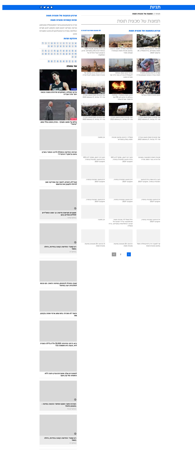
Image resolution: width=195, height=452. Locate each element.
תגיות (155, 14)
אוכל (104, 2)
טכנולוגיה (78, 2)
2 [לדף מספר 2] (118, 254)
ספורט (133, 2)
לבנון (44, 28)
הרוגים (59, 31)
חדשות (141, 2)
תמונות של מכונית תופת (140, 14)
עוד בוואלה (69, 66)
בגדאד (57, 25)
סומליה (47, 25)
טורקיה (71, 28)
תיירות (87, 2)
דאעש (60, 28)
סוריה (72, 25)
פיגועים (62, 25)
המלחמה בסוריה (68, 31)
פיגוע (72, 34)
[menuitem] (140, 2)
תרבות (125, 2)
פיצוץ (55, 28)
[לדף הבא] (111, 254)
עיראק (67, 25)
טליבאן (54, 31)
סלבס (117, 2)
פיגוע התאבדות (43, 31)
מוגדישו (66, 28)
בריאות (96, 2)
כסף (110, 2)
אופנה (69, 2)
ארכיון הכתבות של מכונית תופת (59, 16)
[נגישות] (3, 2)
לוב (50, 31)
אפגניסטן (40, 25)
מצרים (39, 28)
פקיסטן (49, 28)
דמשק (52, 25)
